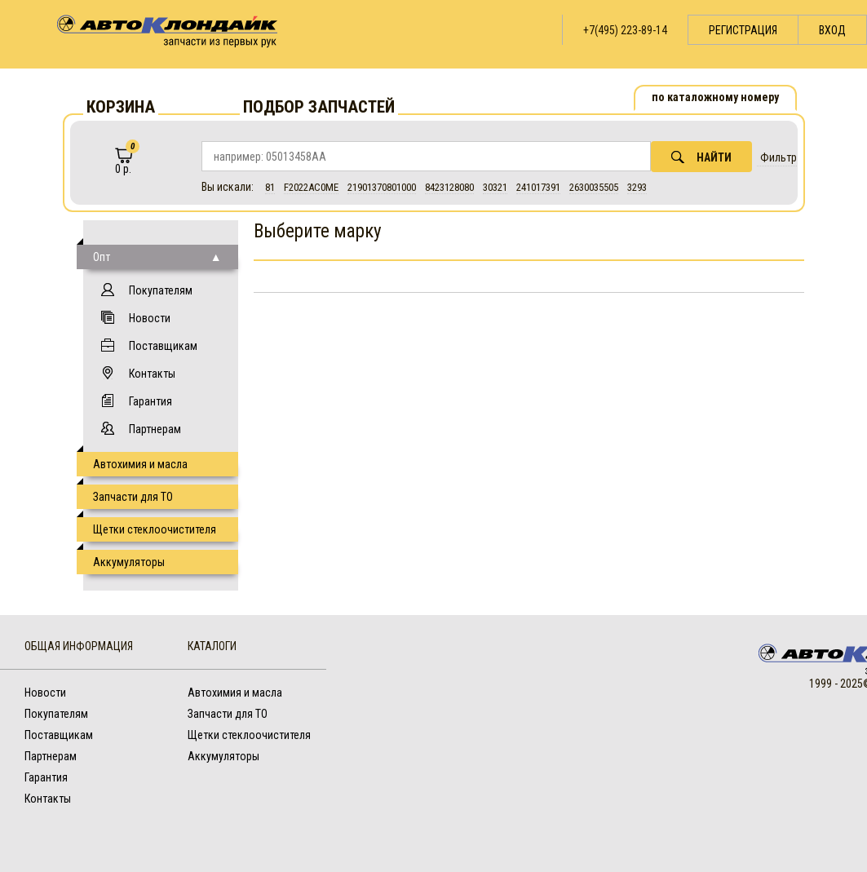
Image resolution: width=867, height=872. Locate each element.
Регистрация (743, 30)
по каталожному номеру (715, 97)
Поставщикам (163, 345)
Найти (701, 157)
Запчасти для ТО (133, 496)
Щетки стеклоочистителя (154, 529)
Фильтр (778, 157)
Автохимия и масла (140, 464)
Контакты (152, 373)
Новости (149, 318)
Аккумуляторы (129, 562)
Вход (832, 30)
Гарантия (150, 401)
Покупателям (160, 290)
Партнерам (155, 429)
